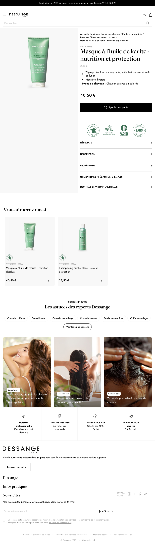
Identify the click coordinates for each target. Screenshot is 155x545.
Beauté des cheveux (110, 34)
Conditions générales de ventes (36, 534)
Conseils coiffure (16, 318)
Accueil (84, 34)
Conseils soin (39, 318)
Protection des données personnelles (71, 534)
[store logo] (18, 15)
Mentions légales (100, 534)
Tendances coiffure (113, 318)
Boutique (94, 34)
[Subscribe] (106, 511)
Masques (84, 37)
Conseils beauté (88, 318)
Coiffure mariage (139, 318)
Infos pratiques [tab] (15, 487)
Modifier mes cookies (122, 534)
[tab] (116, 142)
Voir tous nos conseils (77, 326)
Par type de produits (132, 34)
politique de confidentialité (60, 522)
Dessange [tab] (10, 478)
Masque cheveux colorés (103, 37)
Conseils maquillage (62, 318)
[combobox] (77, 23)
